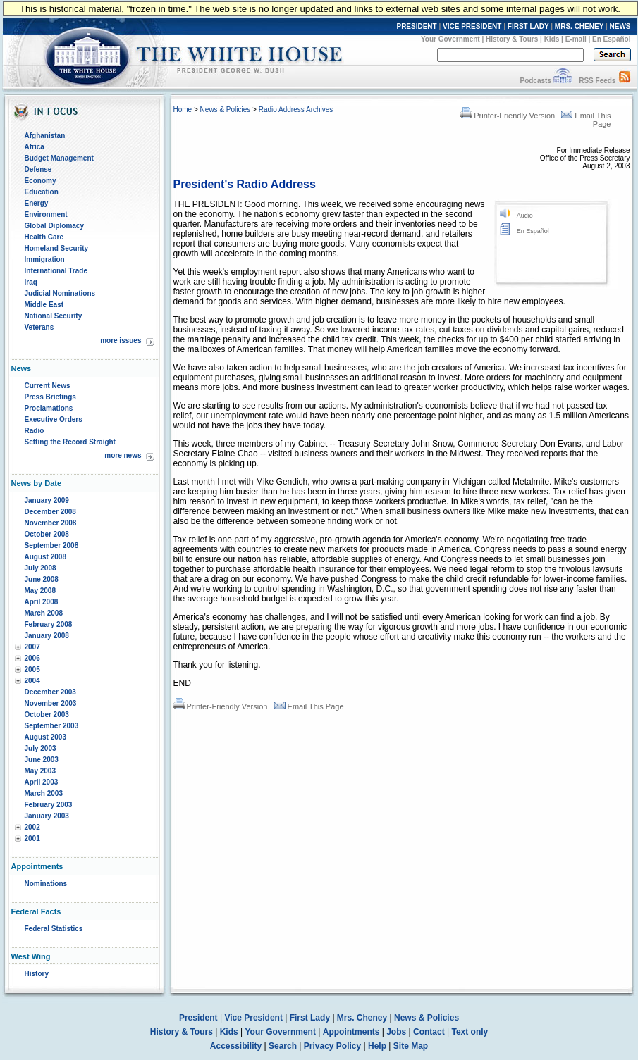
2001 (32, 838)
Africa (34, 147)
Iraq (31, 282)
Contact (429, 1032)
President (198, 1018)
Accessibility (236, 1046)
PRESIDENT (416, 26)
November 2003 (51, 703)
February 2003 (49, 805)
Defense (38, 169)
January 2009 (47, 500)
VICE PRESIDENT (472, 26)
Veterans (39, 327)
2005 (32, 669)
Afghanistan (45, 135)
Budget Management (59, 158)
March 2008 (44, 613)
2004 (32, 681)
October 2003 (47, 714)
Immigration (45, 259)
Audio (525, 215)
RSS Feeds (597, 81)
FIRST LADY (528, 26)
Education (42, 192)
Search (283, 1046)
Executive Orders (53, 419)
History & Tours (512, 39)
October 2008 (47, 534)
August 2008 (45, 557)
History (37, 974)
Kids (552, 39)
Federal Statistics (54, 929)
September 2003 (52, 726)
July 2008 (40, 568)
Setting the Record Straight (70, 442)
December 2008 (50, 512)
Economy (40, 181)
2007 (32, 647)
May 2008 (40, 590)
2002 (32, 827)
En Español (611, 39)
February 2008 (49, 624)
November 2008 (51, 523)
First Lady (310, 1018)
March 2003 (44, 793)
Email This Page (309, 706)
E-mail (576, 39)
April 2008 (42, 602)
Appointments (351, 1032)
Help (377, 1046)
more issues (120, 340)
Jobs (396, 1032)
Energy (37, 203)
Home (182, 109)
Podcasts (535, 81)
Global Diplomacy (54, 226)
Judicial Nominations (60, 293)
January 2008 (47, 636)
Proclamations (49, 408)
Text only (469, 1032)
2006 (32, 658)
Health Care (44, 237)
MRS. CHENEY (579, 26)
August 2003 (45, 737)
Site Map (410, 1046)
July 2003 (40, 748)
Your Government (450, 39)
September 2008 (52, 545)
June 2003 (42, 759)
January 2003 (47, 816)
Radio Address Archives (296, 109)
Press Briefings (50, 397)
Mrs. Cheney (362, 1018)
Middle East (44, 304)
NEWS (620, 26)
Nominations (46, 883)
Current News (47, 385)
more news (122, 455)
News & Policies (225, 109)
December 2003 (50, 692)
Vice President (253, 1018)
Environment (46, 214)
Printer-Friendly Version (507, 115)
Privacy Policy (332, 1046)
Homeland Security (57, 248)
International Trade (56, 271)
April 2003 (42, 782)
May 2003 (40, 771)
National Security (53, 316)
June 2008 (42, 579)
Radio (34, 431)
